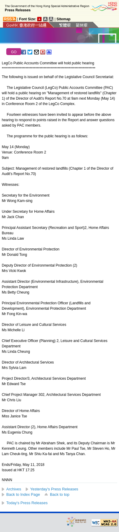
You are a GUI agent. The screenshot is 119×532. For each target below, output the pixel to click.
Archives (13, 489)
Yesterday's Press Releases (54, 489)
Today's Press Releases (27, 503)
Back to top (59, 494)
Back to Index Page (23, 494)
